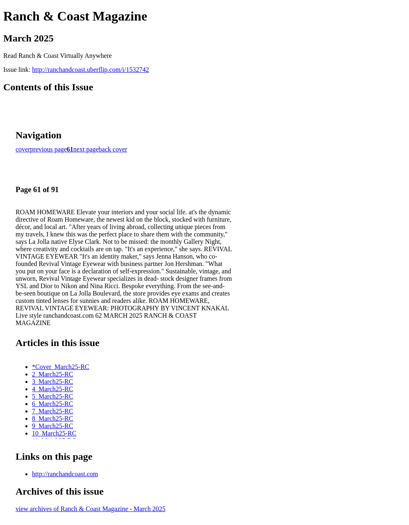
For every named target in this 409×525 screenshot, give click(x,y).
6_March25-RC (52, 403)
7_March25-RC (52, 411)
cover (23, 149)
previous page (48, 149)
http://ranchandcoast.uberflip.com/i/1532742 (90, 69)
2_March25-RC (52, 374)
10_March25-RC (54, 433)
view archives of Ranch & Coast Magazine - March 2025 (91, 508)
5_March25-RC (52, 396)
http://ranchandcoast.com (65, 473)
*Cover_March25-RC (60, 366)
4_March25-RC (52, 388)
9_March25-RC (52, 425)
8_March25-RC (52, 418)
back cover (113, 149)
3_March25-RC (52, 381)
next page (86, 149)
